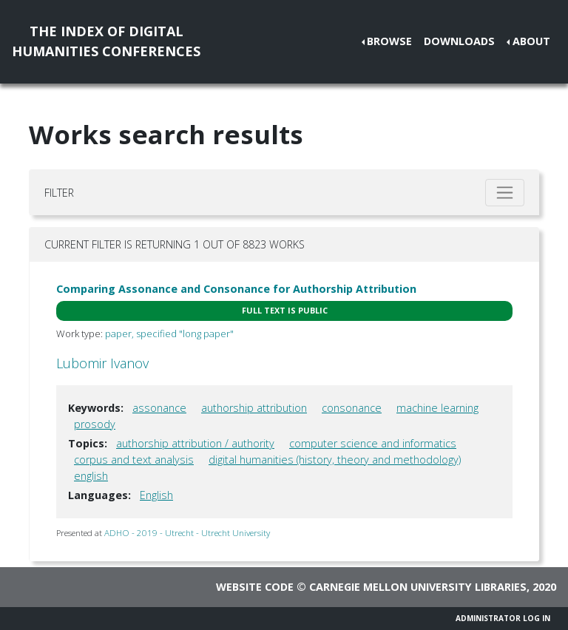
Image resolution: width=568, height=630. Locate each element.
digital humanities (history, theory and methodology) (335, 460)
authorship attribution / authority (195, 443)
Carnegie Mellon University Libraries (418, 587)
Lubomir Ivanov (102, 363)
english (91, 476)
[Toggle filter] (504, 192)
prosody (94, 424)
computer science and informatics (372, 443)
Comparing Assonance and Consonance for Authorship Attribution (236, 289)
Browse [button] (389, 41)
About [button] (531, 41)
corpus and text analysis (134, 460)
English (156, 495)
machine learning (437, 408)
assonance (159, 408)
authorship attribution (254, 408)
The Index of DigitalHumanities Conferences (106, 41)
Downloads (459, 41)
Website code (255, 587)
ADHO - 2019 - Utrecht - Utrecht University (187, 532)
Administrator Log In (503, 618)
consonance (352, 408)
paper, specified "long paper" (169, 333)
